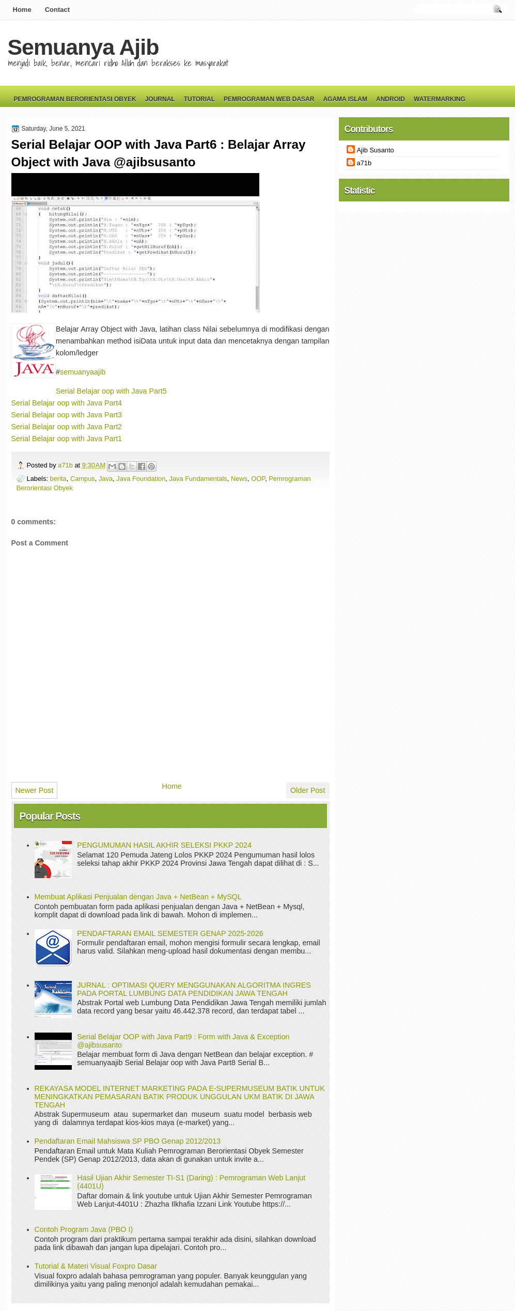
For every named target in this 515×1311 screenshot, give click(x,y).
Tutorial (199, 99)
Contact (57, 9)
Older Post (307, 790)
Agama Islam (345, 99)
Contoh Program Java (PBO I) (84, 1229)
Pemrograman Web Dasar (269, 99)
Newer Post (34, 790)
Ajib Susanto (375, 150)
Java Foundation (140, 478)
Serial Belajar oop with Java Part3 (66, 415)
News (239, 478)
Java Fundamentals (198, 478)
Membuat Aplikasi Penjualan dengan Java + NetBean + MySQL (138, 897)
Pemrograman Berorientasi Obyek (75, 99)
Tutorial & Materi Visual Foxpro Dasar (96, 1266)
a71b (66, 465)
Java (106, 478)
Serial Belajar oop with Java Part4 (66, 403)
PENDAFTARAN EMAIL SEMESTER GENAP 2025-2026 (170, 933)
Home (22, 9)
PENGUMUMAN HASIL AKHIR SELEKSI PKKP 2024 (164, 845)
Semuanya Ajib (83, 47)
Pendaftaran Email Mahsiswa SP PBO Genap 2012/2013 (128, 1141)
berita (58, 478)
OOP (258, 478)
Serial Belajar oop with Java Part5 (111, 391)
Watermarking (439, 99)
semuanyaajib (82, 372)
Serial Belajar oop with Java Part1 (66, 438)
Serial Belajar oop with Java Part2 (66, 427)
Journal (160, 99)
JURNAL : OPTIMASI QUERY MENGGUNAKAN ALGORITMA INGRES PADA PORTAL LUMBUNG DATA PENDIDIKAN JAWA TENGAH (194, 989)
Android (390, 99)
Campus (82, 478)
